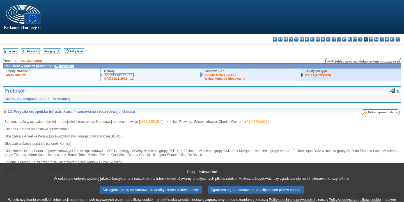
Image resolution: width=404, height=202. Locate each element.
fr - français (318, 39)
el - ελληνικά (307, 39)
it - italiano (334, 39)
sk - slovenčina (382, 39)
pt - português (371, 39)
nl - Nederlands (360, 39)
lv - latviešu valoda (339, 39)
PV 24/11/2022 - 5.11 (219, 75)
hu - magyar (350, 39)
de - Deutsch (296, 39)
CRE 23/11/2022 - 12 (119, 78)
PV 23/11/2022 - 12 (118, 75)
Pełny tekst (76, 51)
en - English (312, 39)
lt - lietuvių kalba (344, 39)
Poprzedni (32, 51)
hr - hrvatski (328, 39)
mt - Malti (355, 39)
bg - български (275, 39)
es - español (280, 39)
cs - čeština (286, 39)
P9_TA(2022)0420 (318, 75)
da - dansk (291, 39)
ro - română (376, 39)
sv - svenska (398, 39)
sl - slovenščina (387, 39)
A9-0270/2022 (16, 75)
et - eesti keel (302, 39)
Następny (50, 51)
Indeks (13, 51)
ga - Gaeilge (323, 39)
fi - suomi (392, 39)
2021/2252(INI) (31, 61)
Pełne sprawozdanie (383, 112)
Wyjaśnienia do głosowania (225, 78)
